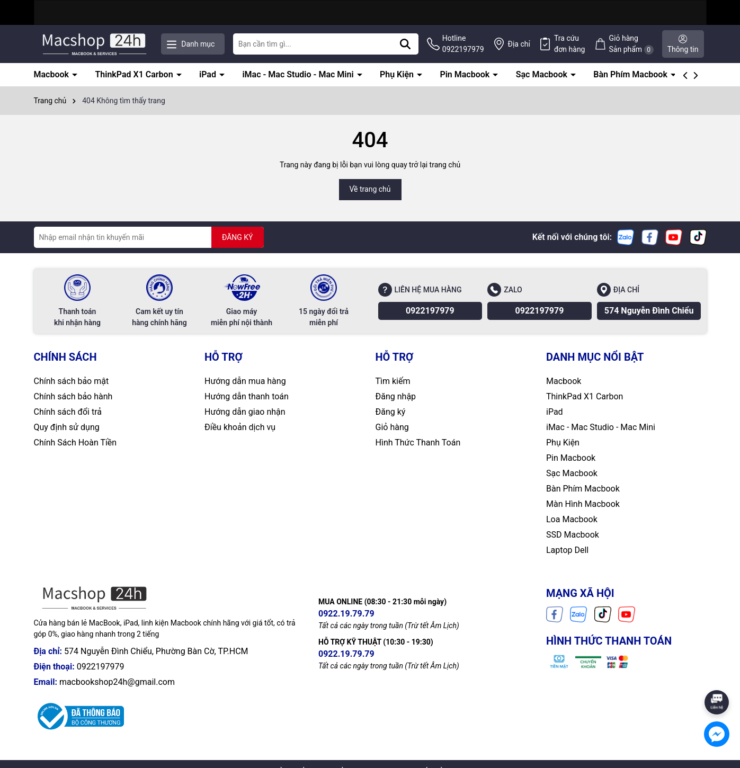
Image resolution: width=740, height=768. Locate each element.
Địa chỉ (519, 44)
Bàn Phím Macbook (631, 74)
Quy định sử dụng (67, 427)
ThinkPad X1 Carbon (135, 74)
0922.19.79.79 (346, 614)
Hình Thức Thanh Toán (418, 442)
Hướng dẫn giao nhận (245, 412)
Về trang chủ (370, 189)
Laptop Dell (567, 550)
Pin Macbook (466, 74)
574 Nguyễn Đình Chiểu (649, 311)
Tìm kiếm (393, 381)
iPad (208, 74)
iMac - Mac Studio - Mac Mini (298, 74)
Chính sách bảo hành (73, 396)
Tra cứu (569, 44)
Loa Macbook (572, 519)
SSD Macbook (572, 535)
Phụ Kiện (398, 74)
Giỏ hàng (392, 427)
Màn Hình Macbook (583, 504)
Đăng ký (391, 412)
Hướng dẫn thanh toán (246, 396)
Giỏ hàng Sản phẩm (631, 44)
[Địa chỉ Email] (149, 237)
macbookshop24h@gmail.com (117, 682)
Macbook (52, 74)
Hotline (463, 44)
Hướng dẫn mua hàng (245, 381)
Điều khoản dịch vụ (239, 427)
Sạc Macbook (542, 74)
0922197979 (430, 311)
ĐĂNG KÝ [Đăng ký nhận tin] (237, 237)
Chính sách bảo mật (71, 381)
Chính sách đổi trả (68, 412)
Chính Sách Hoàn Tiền (75, 442)
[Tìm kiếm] (405, 44)
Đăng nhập (396, 396)
